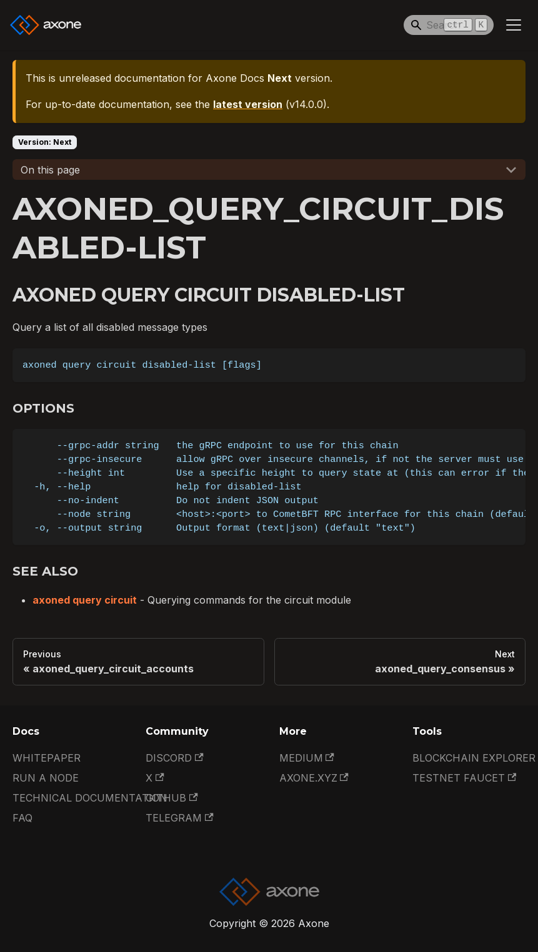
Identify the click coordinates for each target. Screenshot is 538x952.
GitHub (171, 798)
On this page (50, 170)
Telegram (179, 818)
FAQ (22, 818)
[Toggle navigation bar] (513, 25)
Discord (174, 758)
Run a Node (45, 778)
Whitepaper (46, 758)
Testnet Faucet (464, 778)
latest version (247, 104)
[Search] (449, 25)
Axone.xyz (314, 778)
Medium (306, 758)
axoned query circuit (84, 600)
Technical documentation (89, 798)
